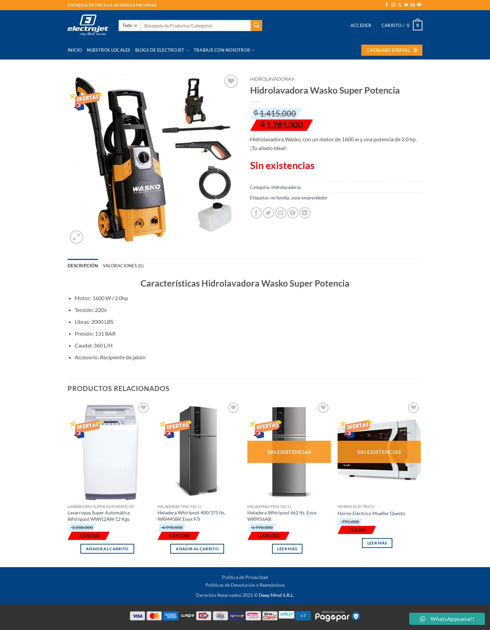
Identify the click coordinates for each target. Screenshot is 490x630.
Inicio (75, 50)
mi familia (280, 197)
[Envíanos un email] (413, 5)
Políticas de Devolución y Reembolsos (245, 585)
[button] (360, 25)
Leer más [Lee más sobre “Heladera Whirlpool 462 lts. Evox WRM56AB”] (287, 549)
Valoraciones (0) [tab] (123, 265)
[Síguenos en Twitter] (406, 5)
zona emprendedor (309, 197)
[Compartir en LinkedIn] (305, 212)
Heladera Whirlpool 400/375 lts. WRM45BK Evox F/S (191, 516)
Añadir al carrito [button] (107, 549)
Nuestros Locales (108, 50)
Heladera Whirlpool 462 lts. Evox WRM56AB (282, 516)
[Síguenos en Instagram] (393, 5)
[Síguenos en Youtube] (419, 5)
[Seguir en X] (400, 5)
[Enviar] (256, 25)
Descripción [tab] (83, 265)
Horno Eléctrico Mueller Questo (371, 513)
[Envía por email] (280, 212)
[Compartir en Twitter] (268, 212)
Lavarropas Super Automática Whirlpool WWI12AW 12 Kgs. (99, 516)
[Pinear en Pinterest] (292, 212)
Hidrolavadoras (272, 79)
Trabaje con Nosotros (224, 50)
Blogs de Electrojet (162, 50)
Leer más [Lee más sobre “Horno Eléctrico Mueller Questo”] (377, 543)
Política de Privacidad (245, 577)
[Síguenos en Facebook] (387, 5)
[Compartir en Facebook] (256, 212)
